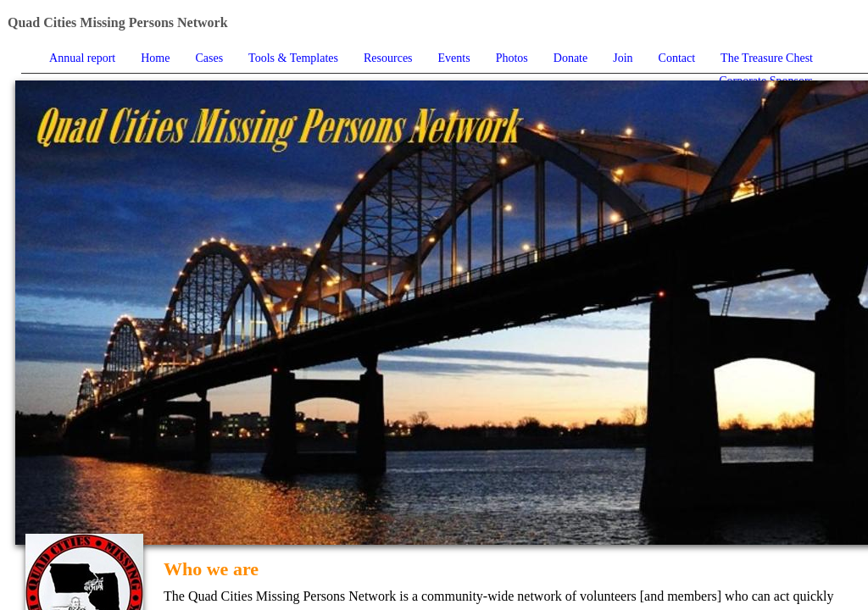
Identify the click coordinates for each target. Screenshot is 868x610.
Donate (570, 58)
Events (454, 58)
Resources (388, 58)
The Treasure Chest (767, 58)
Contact (677, 58)
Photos (512, 58)
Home (155, 58)
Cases (209, 58)
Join (622, 58)
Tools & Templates (293, 58)
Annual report (82, 58)
